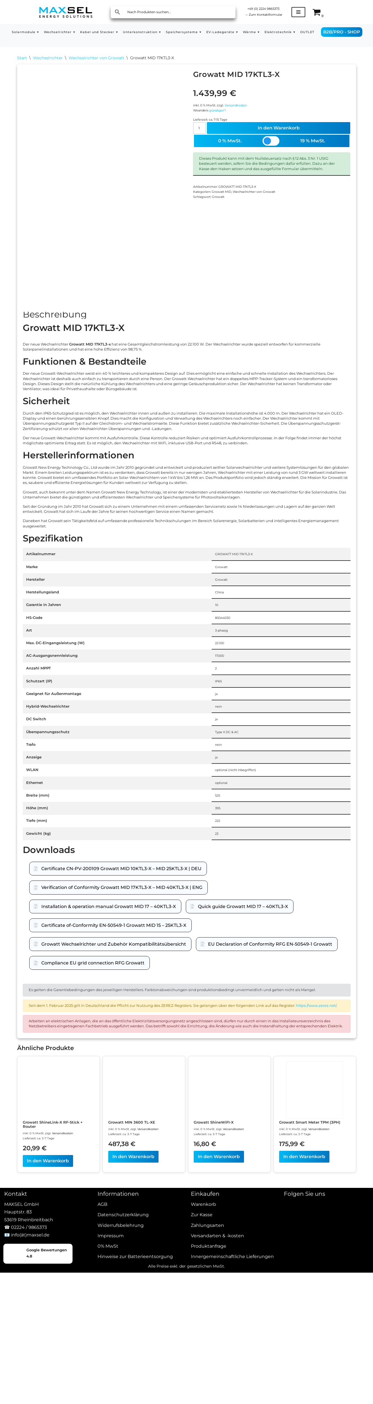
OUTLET (56, 39)
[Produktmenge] (201, 141)
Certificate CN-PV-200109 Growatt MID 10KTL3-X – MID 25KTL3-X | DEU (121, 1026)
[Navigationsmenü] (310, 12)
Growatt (226, 231)
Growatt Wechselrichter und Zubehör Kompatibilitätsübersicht (113, 1102)
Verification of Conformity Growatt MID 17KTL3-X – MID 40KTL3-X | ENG (121, 1045)
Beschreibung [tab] (55, 320)
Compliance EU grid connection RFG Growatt (92, 1121)
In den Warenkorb (280, 141)
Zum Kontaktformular (269, 15)
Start (22, 58)
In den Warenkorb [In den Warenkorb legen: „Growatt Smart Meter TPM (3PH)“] (304, 1367)
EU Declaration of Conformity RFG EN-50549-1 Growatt (270, 1102)
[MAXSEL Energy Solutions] (66, 12)
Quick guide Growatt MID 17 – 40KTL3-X (243, 1064)
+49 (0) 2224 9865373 (269, 8)
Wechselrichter (48, 58)
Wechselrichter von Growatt (96, 58)
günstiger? (225, 119)
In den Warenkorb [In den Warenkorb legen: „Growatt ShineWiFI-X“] (219, 1361)
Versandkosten (247, 111)
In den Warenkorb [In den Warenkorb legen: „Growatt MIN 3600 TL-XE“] (133, 1361)
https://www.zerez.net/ (75, 1184)
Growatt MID (230, 224)
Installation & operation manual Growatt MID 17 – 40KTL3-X (108, 1064)
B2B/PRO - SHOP (350, 35)
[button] (37, 31)
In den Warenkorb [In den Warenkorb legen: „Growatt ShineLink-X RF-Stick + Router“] (48, 1367)
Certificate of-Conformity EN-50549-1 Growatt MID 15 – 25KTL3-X (113, 1083)
